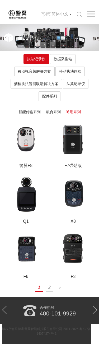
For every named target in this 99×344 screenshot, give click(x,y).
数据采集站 (63, 59)
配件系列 (49, 96)
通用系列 (73, 112)
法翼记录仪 (76, 84)
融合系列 (53, 112)
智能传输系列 (29, 112)
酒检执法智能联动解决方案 (36, 84)
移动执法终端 (70, 71)
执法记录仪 (36, 59)
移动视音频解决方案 (34, 71)
